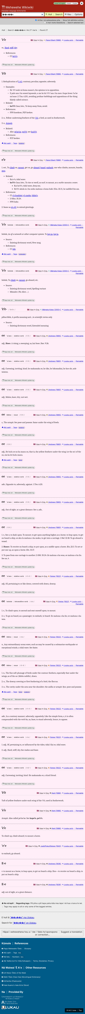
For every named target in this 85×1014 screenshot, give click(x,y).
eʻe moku (27, 195)
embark (49, 167)
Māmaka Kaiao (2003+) (58, 225)
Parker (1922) (54, 576)
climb (12, 167)
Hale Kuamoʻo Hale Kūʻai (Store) (15, 985)
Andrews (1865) (53, 336)
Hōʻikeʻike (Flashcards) (12, 981)
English (75, 3)
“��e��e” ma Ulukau (22, 917)
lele (14, 249)
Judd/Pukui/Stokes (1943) (49, 846)
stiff (11, 47)
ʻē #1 (20, 81)
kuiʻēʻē (34, 131)
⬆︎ (74, 1010)
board (42, 167)
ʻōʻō (36, 118)
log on (50, 234)
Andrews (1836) (53, 864)
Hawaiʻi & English (59, 3)
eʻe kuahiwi (17, 195)
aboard (36, 167)
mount (21, 167)
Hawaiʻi (69, 3)
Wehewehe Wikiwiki (17, 7)
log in (56, 234)
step (3, 171)
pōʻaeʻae (17, 131)
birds (20, 460)
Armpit (9, 123)
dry (15, 47)
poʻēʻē (24, 131)
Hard (7, 47)
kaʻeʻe (15, 56)
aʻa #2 (13, 207)
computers (22, 254)
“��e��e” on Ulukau (24, 923)
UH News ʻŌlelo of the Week (14, 973)
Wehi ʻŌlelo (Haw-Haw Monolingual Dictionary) (21, 977)
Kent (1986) (55, 793)
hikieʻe (35, 195)
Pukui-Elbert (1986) (52, 40)
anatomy (21, 143)
